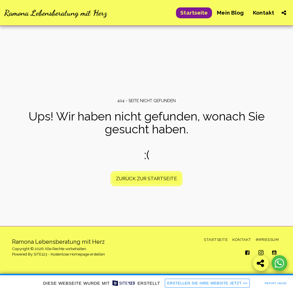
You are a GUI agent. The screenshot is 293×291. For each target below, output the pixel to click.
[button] (283, 12)
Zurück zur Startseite (146, 178)
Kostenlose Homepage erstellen (78, 254)
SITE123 (40, 254)
